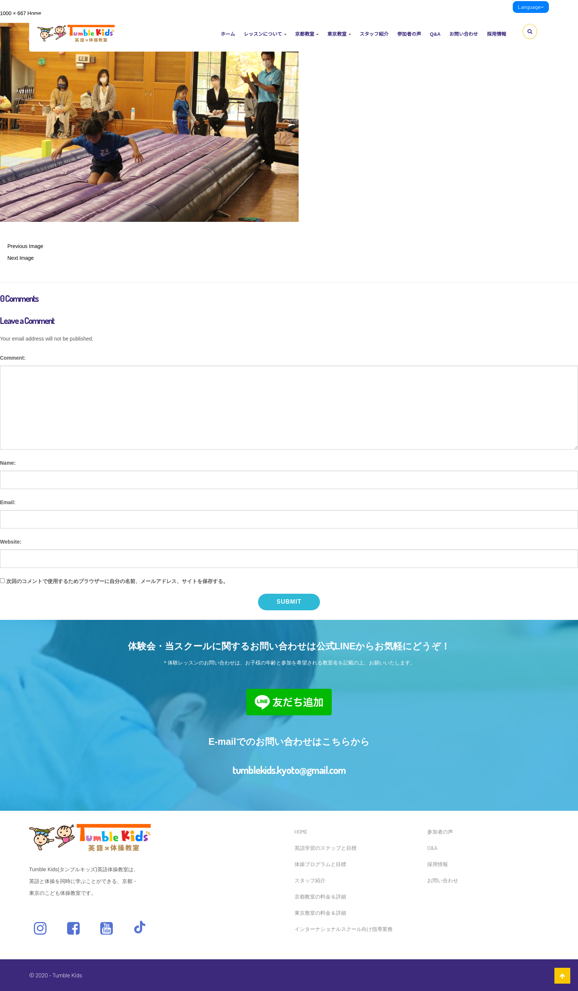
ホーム (228, 34)
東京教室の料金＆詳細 (320, 913)
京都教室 (306, 34)
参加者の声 (409, 34)
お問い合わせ (463, 34)
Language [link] (531, 7)
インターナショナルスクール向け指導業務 (344, 929)
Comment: (12, 358)
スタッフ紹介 (373, 34)
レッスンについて (265, 34)
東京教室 (339, 34)
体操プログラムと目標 (320, 864)
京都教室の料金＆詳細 (320, 896)
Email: (7, 502)
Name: (8, 463)
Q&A (435, 34)
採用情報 (496, 34)
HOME (301, 831)
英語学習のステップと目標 (325, 848)
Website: (10, 542)
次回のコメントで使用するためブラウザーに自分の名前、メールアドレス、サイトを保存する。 (117, 581)
